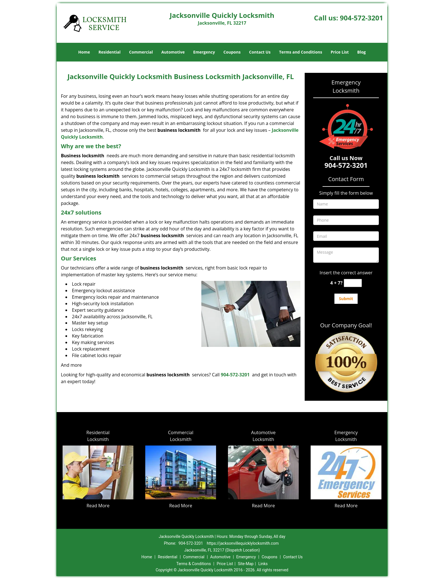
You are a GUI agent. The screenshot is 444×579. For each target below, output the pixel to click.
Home (84, 52)
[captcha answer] (353, 283)
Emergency (204, 52)
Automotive (173, 52)
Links (263, 563)
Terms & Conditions (193, 563)
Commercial (141, 52)
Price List (340, 52)
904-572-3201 (361, 17)
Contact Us (260, 52)
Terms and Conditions (300, 52)
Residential (110, 52)
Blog (361, 52)
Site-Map (245, 563)
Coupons (231, 52)
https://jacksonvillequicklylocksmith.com (243, 543)
